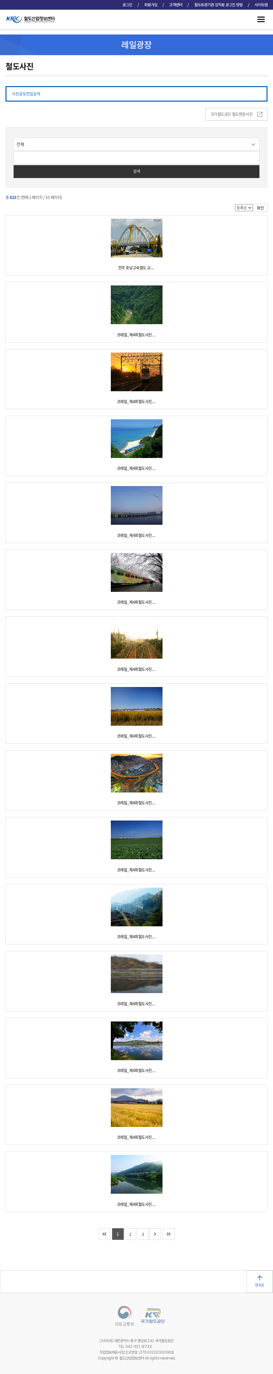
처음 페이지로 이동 (104, 1234)
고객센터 (175, 5)
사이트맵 (261, 5)
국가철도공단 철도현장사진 (237, 114)
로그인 (127, 5)
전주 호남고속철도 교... (136, 268)
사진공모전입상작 (26, 94)
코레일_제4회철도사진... (136, 335)
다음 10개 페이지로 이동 (155, 1234)
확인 (260, 208)
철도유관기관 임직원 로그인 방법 (218, 5)
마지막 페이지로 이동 (168, 1234)
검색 (136, 171)
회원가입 (150, 5)
